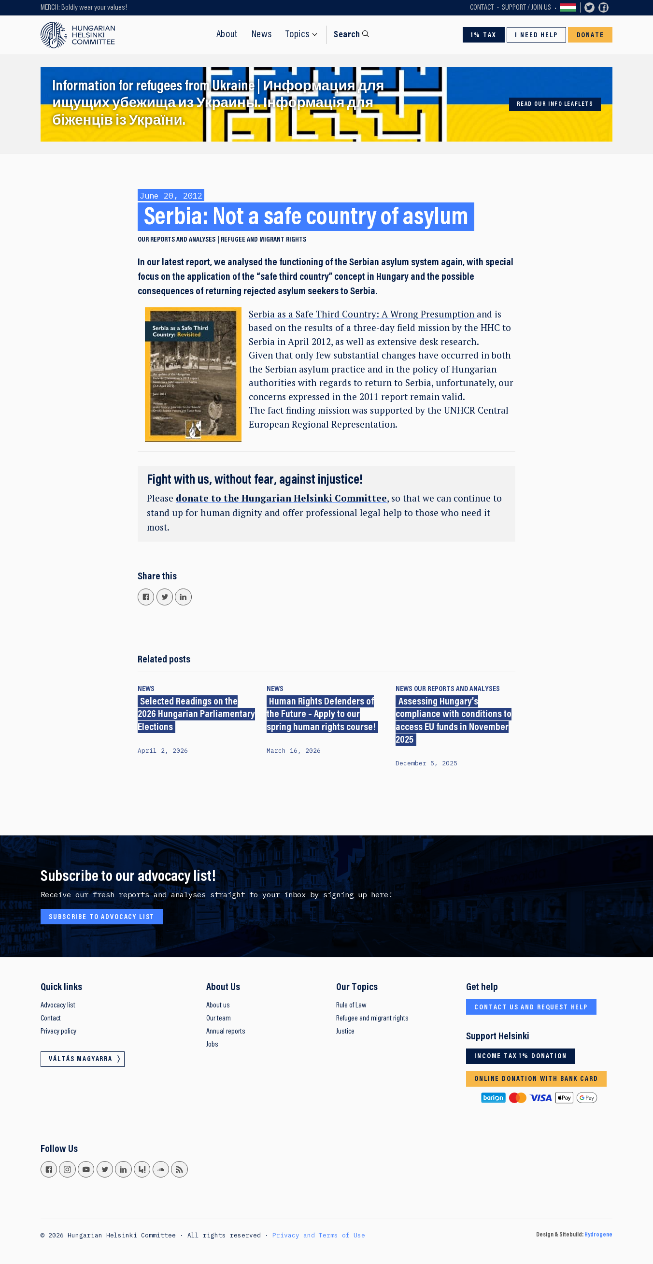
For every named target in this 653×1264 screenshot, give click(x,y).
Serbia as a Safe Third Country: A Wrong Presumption (363, 314)
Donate (590, 35)
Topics (297, 34)
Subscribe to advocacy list (102, 917)
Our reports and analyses (176, 240)
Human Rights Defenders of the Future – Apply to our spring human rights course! (321, 715)
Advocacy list (58, 1005)
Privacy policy (58, 1031)
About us (218, 1005)
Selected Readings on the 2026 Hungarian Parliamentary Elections (196, 715)
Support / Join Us (526, 8)
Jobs (212, 1045)
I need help (536, 35)
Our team (218, 1018)
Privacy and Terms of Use (318, 1235)
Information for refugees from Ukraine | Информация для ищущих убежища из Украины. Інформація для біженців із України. (218, 104)
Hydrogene (598, 1235)
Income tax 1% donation (520, 1056)
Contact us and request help (531, 1007)
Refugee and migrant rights (263, 240)
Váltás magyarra (568, 8)
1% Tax (483, 35)
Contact (482, 8)
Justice (345, 1031)
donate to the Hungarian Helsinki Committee (281, 498)
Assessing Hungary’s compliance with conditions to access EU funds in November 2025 (453, 721)
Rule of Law (351, 1005)
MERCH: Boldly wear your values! (84, 8)
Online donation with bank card (536, 1079)
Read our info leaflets (555, 104)
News (262, 34)
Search (347, 35)
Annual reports (225, 1031)
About (227, 34)
